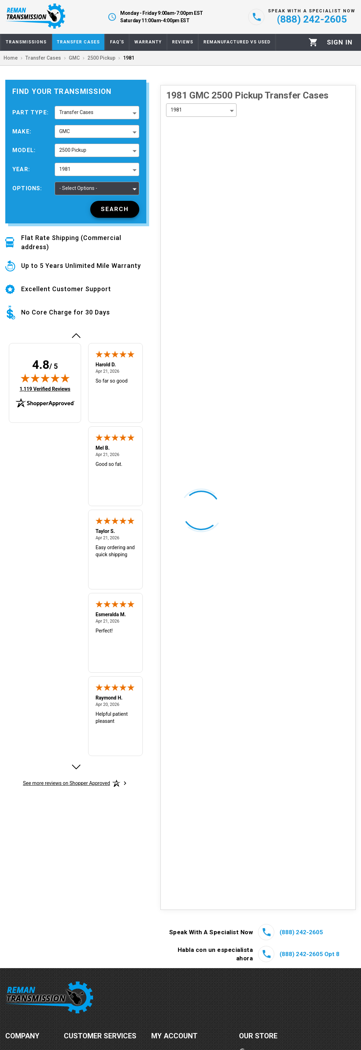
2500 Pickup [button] (72, 150)
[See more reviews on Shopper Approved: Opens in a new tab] (66, 783)
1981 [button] (65, 169)
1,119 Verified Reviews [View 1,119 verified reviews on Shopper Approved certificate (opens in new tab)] (44, 388)
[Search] (114, 209)
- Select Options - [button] (78, 188)
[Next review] (75, 767)
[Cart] (313, 42)
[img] (45, 378)
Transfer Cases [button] (76, 112)
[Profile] (340, 42)
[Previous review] (75, 335)
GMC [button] (64, 131)
